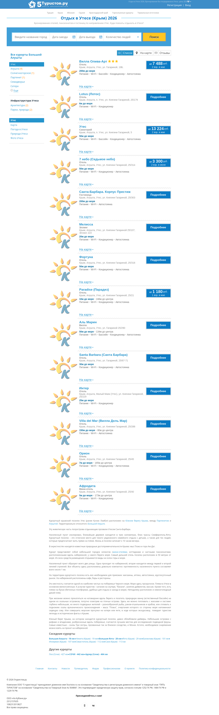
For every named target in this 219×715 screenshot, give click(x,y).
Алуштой (53, 523)
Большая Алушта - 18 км (62, 638)
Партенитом (163, 520)
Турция (50, 12)
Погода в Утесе (19, 129)
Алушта (16, 68)
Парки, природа (21, 109)
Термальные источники (148, 12)
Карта (14, 125)
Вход (188, 5)
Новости (66, 668)
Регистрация (174, 5)
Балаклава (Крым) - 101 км (156, 638)
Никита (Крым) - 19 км (86, 638)
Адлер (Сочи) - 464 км (96, 654)
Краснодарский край (98, 12)
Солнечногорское (22, 73)
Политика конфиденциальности (155, 668)
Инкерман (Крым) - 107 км (62, 641)
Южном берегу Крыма (136, 520)
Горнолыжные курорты (122, 12)
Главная (40, 668)
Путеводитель (81, 668)
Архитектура (19, 105)
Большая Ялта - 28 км (110, 638)
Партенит (18, 77)
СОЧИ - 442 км (76, 654)
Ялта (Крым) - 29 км (132, 638)
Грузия (82, 12)
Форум (95, 668)
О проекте (130, 668)
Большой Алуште (96, 523)
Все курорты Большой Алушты (26, 56)
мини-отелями (120, 552)
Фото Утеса (17, 138)
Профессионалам (111, 668)
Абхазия (70, 12)
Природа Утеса (19, 133)
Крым (60, 12)
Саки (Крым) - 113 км (115, 641)
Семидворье (18, 81)
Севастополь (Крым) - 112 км (90, 641)
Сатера (14, 86)
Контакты (52, 668)
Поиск (154, 37)
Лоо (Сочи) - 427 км (58, 654)
